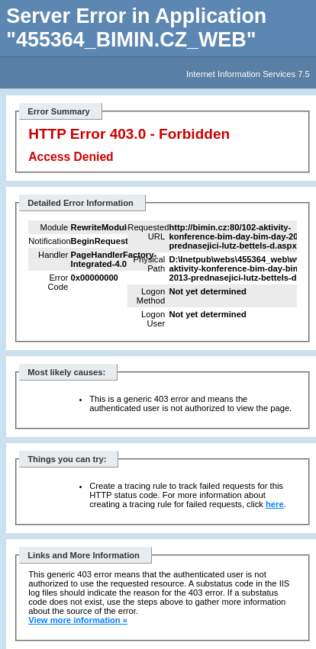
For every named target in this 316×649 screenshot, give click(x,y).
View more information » (77, 620)
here (275, 504)
